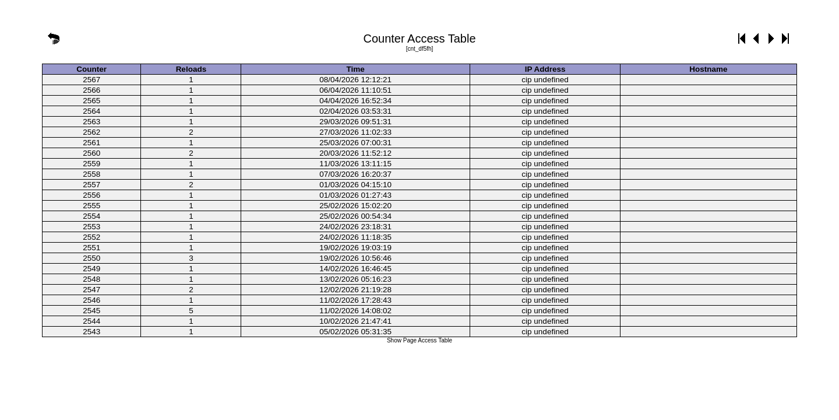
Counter (91, 69)
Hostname (708, 69)
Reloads (191, 69)
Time (356, 69)
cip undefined (544, 79)
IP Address (545, 69)
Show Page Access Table (419, 340)
